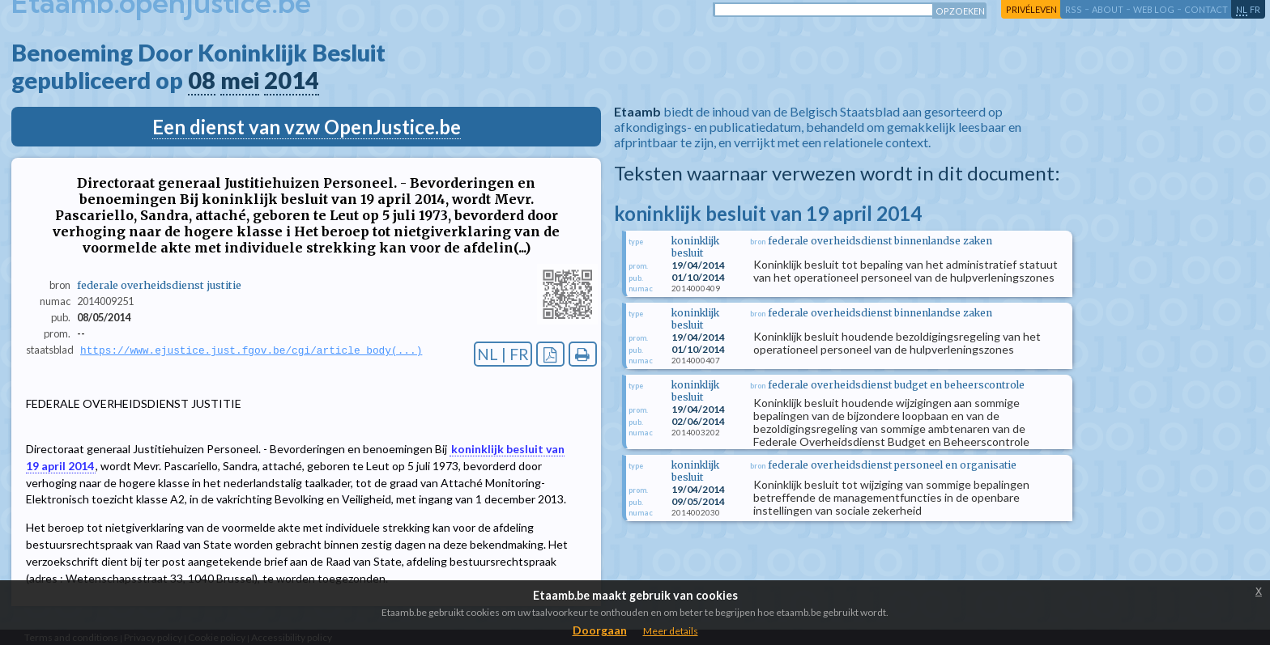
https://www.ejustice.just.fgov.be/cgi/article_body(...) (251, 350)
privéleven (1031, 9)
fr (1255, 9)
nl (1241, 9)
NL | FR (503, 354)
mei (239, 80)
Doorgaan (600, 630)
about (1107, 9)
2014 (291, 80)
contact (1206, 9)
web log (1153, 9)
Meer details (670, 631)
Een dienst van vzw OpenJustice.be (306, 126)
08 (201, 80)
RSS (1073, 9)
